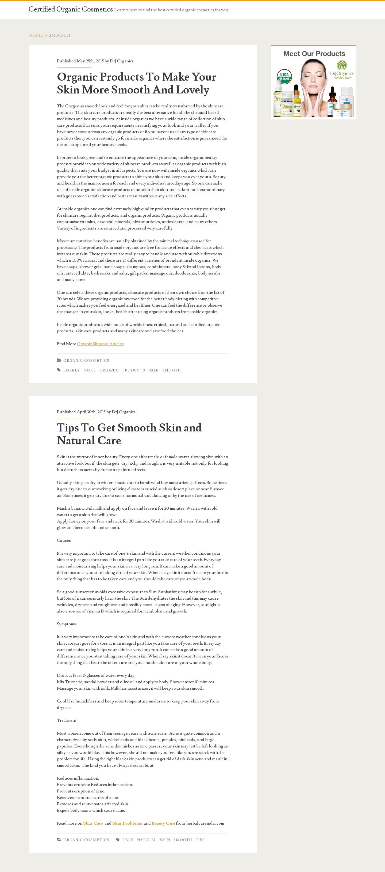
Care (128, 840)
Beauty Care (163, 823)
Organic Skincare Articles (100, 344)
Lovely (71, 370)
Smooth (171, 370)
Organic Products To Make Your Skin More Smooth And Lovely (137, 83)
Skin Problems (127, 823)
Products (133, 370)
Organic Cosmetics (86, 361)
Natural (146, 840)
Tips (200, 840)
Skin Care (93, 823)
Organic (109, 370)
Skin (154, 370)
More (89, 370)
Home (36, 35)
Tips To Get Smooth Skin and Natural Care (129, 434)
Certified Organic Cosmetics (71, 9)
